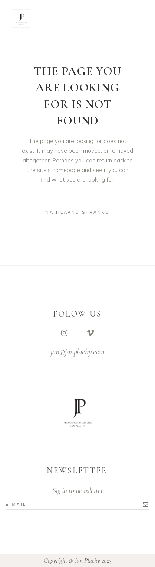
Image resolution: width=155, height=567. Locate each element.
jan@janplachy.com (77, 352)
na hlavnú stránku (77, 212)
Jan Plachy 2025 (93, 560)
